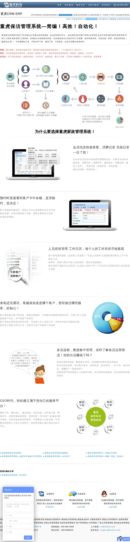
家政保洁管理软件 (53, 519)
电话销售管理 (38, 519)
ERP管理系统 (36, 15)
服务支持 (80, 5)
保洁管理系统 (91, 19)
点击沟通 (81, 507)
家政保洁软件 (83, 519)
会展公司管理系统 (35, 523)
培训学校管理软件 (68, 523)
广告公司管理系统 (105, 523)
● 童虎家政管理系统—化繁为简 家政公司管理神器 (21, 456)
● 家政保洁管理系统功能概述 (55, 453)
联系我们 (106, 5)
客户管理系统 (82, 523)
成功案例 (69, 5)
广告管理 (105, 15)
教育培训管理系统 (81, 15)
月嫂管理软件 (77, 19)
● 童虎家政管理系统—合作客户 (56, 456)
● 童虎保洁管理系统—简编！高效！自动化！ (105, 456)
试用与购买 (93, 5)
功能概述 (112, 19)
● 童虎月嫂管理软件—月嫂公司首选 (101, 453)
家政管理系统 (124, 19)
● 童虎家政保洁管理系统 (10, 453)
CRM (112, 15)
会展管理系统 (94, 15)
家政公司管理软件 (110, 519)
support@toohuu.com (110, 530)
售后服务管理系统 (122, 15)
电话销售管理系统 (50, 15)
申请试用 (50, 507)
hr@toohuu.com (107, 527)
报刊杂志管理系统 (121, 523)
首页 (59, 5)
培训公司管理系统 (51, 523)
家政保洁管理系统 (65, 15)
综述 (68, 19)
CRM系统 (93, 523)
